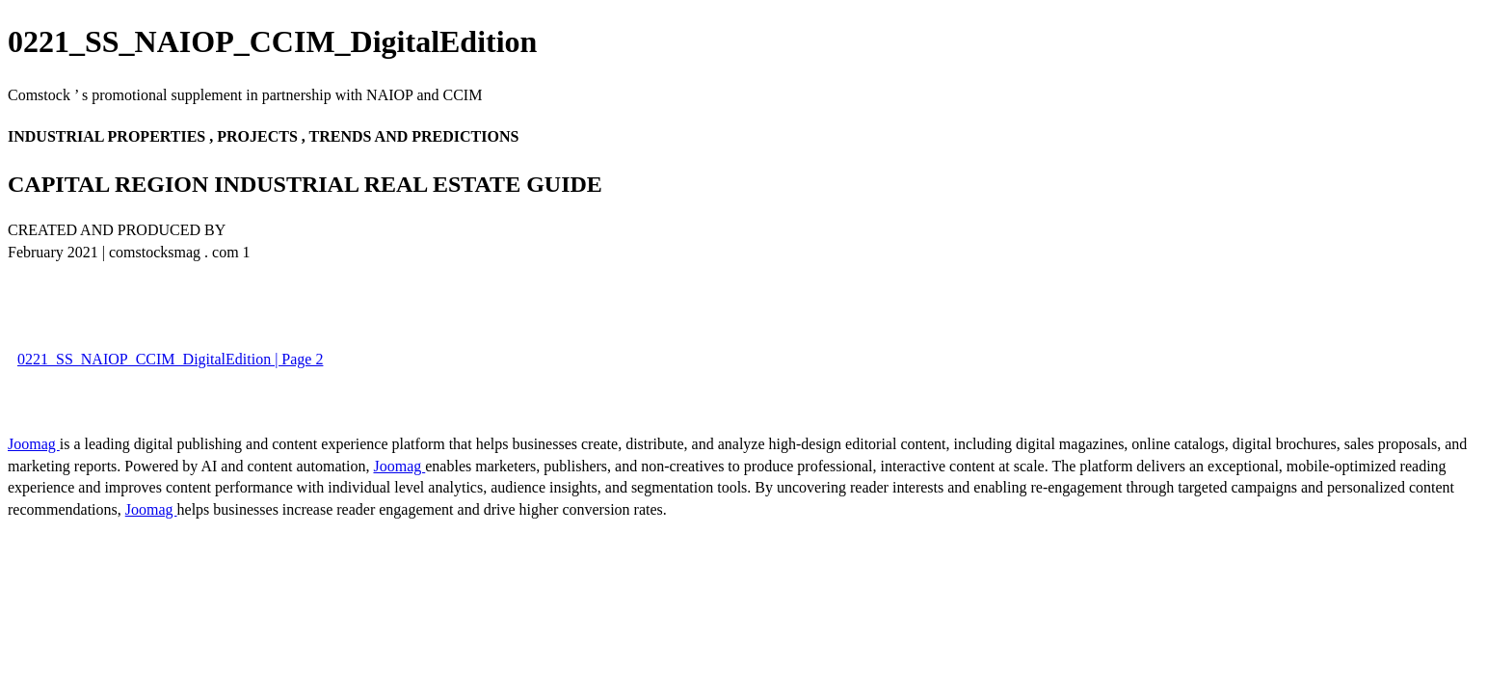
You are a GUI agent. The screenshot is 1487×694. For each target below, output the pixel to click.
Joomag (34, 444)
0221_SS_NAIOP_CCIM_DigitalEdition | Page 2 (170, 359)
